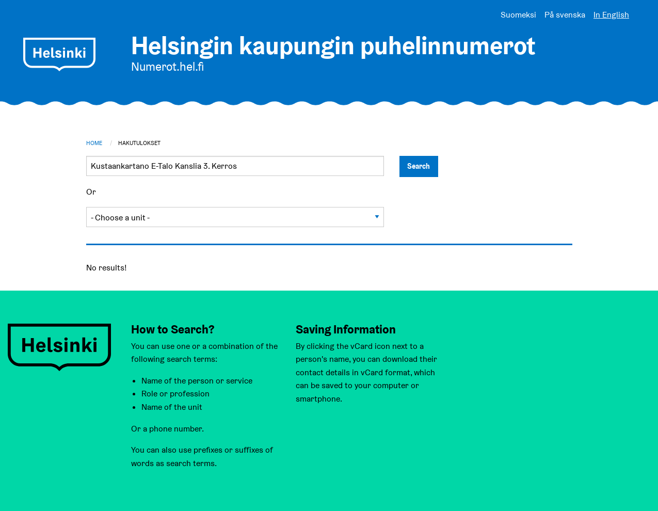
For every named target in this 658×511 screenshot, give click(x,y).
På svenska (564, 14)
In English (611, 14)
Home (94, 143)
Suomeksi (518, 14)
